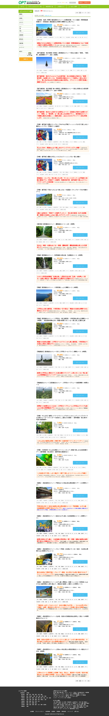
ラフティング (56, 708)
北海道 (27, 692)
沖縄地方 (23, 706)
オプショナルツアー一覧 (35, 6)
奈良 (39, 699)
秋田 (36, 694)
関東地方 (23, 696)
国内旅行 (69, 697)
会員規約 (53, 711)
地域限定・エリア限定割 (81, 695)
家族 (82, 703)
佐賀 (30, 704)
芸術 (58, 707)
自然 (69, 704)
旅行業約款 (48, 711)
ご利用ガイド (60, 6)
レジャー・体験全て (65, 695)
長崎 (33, 704)
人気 (54, 702)
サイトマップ (70, 711)
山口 (39, 701)
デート (54, 704)
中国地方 (23, 701)
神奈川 (30, 696)
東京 (27, 696)
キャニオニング (66, 708)
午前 (80, 702)
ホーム (22, 6)
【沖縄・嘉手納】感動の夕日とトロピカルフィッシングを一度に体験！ (58, 156)
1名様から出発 (76, 707)
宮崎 (41, 704)
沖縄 (27, 706)
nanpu (85, 707)
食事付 (58, 704)
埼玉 (37, 696)
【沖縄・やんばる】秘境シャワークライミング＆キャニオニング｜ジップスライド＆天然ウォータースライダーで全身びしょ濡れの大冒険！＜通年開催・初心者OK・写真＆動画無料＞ (62, 417)
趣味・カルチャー (81, 693)
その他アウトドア (56, 695)
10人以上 (55, 703)
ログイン (72, 2)
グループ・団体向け (72, 703)
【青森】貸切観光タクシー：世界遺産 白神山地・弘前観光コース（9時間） (60, 255)
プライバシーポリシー (39, 711)
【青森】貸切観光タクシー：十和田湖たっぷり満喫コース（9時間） (57, 287)
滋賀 (36, 699)
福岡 (27, 704)
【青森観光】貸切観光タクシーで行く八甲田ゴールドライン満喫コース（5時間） (61, 351)
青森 (27, 694)
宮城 (33, 694)
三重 (45, 699)
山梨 (36, 697)
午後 (82, 702)
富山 (44, 697)
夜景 (85, 704)
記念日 (81, 704)
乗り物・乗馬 (56, 692)
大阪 (27, 699)
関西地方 (23, 699)
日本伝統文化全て (81, 692)
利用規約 (58, 711)
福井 (50, 697)
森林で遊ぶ (61, 692)
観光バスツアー (56, 693)
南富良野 (81, 707)
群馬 (42, 696)
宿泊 (66, 696)
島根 (30, 701)
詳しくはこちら (80, 32)
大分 (39, 704)
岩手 (30, 694)
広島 (36, 701)
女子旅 (66, 704)
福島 (41, 694)
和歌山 (42, 699)
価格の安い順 (48, 15)
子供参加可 (69, 702)
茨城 (45, 696)
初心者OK (62, 704)
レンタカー (62, 693)
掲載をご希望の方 (84, 2)
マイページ (84, 6)
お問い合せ (76, 711)
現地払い (86, 702)
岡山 (33, 701)
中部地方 (23, 697)
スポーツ (66, 692)
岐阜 (30, 697)
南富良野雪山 (72, 708)
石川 (47, 697)
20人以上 (59, 703)
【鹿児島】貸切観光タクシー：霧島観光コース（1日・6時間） (56, 224)
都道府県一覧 (49, 6)
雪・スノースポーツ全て (73, 696)
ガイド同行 (64, 702)
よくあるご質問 (73, 6)
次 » (88, 12)
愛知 (33, 697)
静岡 (27, 697)
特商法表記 (64, 711)
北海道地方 (22, 692)
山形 (39, 694)
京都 (33, 699)
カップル (79, 703)
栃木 (39, 696)
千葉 (34, 696)
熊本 (36, 704)
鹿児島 (44, 704)
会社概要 (32, 711)
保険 (85, 703)
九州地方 (23, 704)
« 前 (77, 12)
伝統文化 (55, 707)
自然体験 (87, 692)
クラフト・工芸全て (73, 692)
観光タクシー (72, 695)
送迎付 (59, 702)
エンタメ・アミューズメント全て (60, 697)
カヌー (60, 708)
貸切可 (87, 703)
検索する (26, 59)
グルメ (65, 707)
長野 (39, 697)
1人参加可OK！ (75, 702)
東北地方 (23, 694)
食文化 (61, 707)
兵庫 (30, 699)
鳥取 (27, 701)
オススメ (70, 707)
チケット (67, 693)
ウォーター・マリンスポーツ (59, 696)
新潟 (41, 697)
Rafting (77, 708)
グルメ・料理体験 (73, 693)
